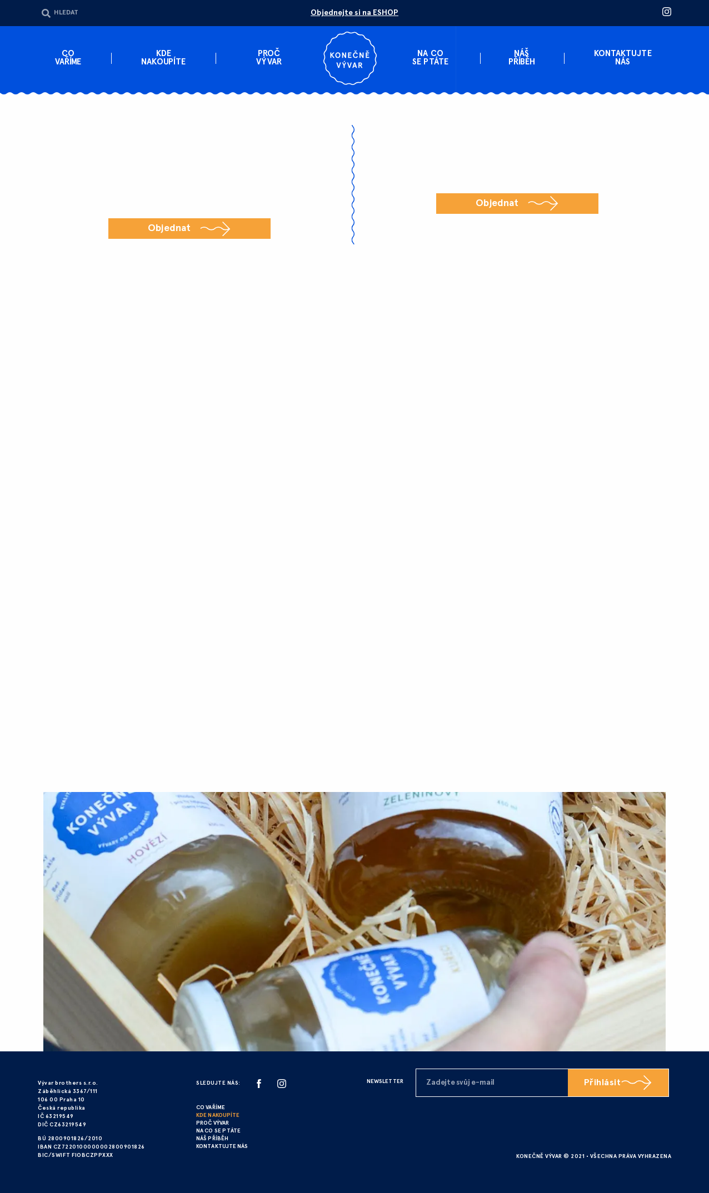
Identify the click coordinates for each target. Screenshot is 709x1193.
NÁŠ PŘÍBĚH (212, 1138)
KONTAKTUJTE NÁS (222, 1146)
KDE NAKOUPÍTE (217, 1115)
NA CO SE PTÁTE (218, 1131)
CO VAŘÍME (210, 1107)
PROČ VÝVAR (212, 1123)
